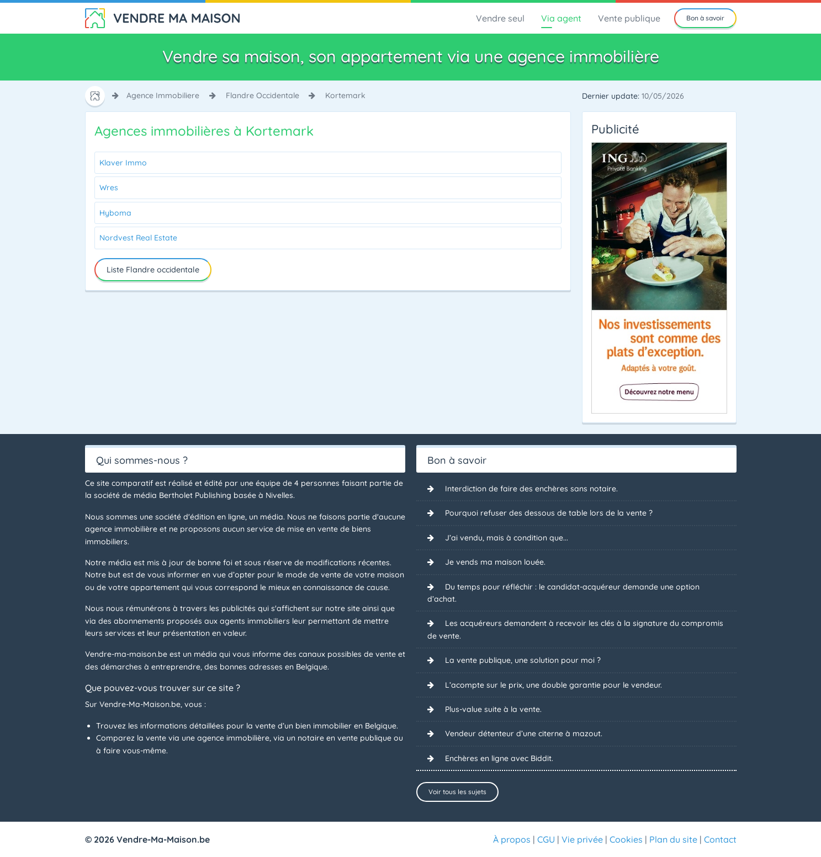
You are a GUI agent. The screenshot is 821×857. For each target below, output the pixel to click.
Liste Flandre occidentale (153, 270)
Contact (720, 839)
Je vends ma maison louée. (495, 562)
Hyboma (115, 213)
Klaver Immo (123, 163)
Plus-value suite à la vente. (493, 709)
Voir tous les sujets (457, 792)
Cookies (626, 839)
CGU (546, 839)
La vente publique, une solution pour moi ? (523, 660)
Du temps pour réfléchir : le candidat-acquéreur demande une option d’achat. (563, 593)
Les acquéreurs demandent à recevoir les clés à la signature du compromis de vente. (575, 629)
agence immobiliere (162, 95)
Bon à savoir (705, 18)
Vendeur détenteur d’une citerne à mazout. (523, 733)
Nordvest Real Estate (138, 238)
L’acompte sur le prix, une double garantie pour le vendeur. (553, 685)
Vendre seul (500, 18)
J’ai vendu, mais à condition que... (506, 538)
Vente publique (629, 18)
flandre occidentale (262, 95)
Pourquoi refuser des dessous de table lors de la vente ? (549, 513)
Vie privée (582, 839)
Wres (108, 187)
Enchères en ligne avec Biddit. (499, 758)
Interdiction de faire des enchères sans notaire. (531, 489)
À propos (512, 839)
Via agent (561, 18)
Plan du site (673, 839)
